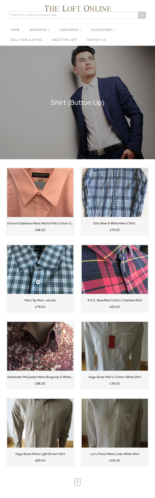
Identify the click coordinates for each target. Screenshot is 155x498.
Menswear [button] (39, 30)
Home (15, 30)
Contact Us (96, 40)
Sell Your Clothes (26, 40)
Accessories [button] (103, 30)
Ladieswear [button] (70, 30)
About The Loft (64, 40)
